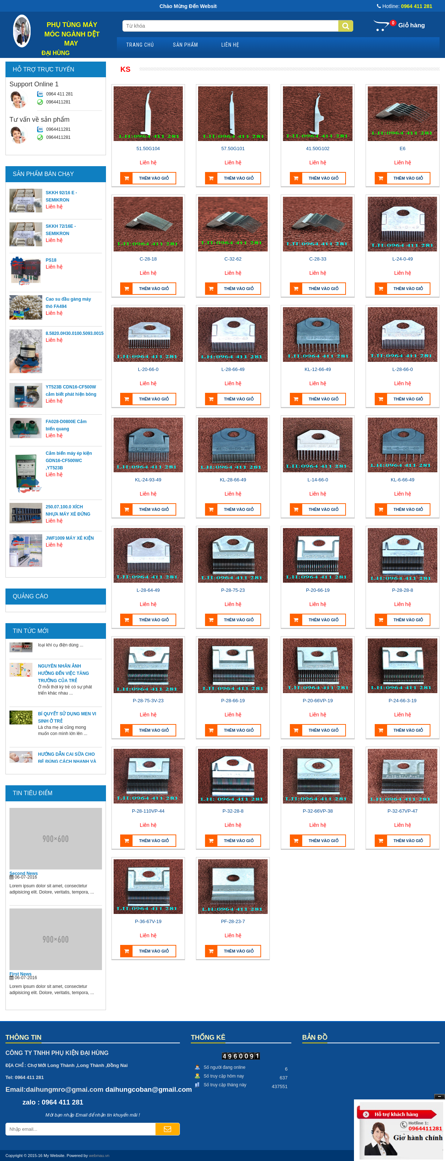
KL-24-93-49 (148, 479)
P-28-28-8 (402, 590)
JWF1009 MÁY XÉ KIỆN (70, 538)
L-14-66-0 (318, 479)
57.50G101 (233, 148)
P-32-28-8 (233, 811)
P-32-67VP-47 (402, 811)
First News (20, 974)
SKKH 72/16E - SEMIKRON (61, 230)
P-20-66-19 (318, 590)
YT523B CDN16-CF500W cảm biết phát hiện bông (71, 390)
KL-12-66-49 (318, 369)
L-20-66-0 (148, 369)
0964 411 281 (59, 94)
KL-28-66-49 (233, 479)
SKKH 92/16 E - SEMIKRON (61, 196)
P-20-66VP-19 (317, 700)
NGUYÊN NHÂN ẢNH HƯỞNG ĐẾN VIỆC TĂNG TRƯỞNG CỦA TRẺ (63, 677)
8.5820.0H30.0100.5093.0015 (75, 333)
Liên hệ (230, 45)
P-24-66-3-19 (403, 700)
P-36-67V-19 (148, 921)
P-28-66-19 (233, 700)
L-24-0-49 (402, 259)
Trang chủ (140, 45)
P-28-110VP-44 (148, 811)
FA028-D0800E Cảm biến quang (66, 425)
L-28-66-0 (402, 369)
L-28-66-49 (233, 369)
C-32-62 (232, 259)
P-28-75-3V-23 (148, 700)
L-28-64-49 (148, 590)
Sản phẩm (185, 45)
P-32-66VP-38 (317, 811)
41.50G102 (318, 148)
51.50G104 (148, 148)
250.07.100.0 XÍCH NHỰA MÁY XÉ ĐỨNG (68, 510)
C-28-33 (317, 259)
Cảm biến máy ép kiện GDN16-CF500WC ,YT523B (69, 460)
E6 (403, 148)
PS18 (51, 260)
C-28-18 (148, 259)
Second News (23, 873)
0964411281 (58, 102)
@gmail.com (172, 1089)
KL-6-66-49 (402, 479)
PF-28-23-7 (233, 921)
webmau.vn (99, 1155)
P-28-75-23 (233, 590)
